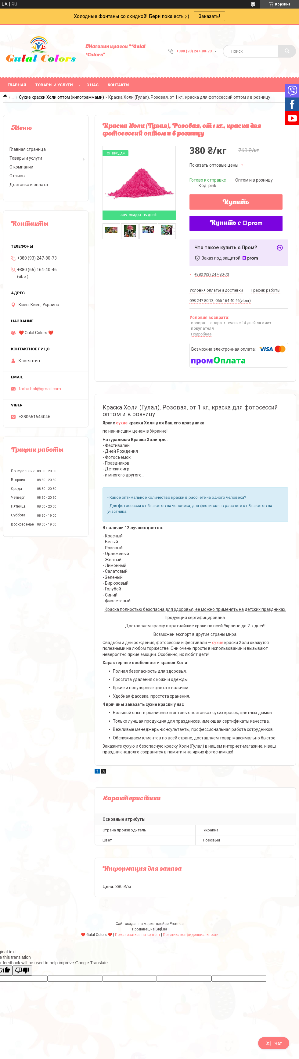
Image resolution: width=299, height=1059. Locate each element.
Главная (17, 85)
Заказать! (209, 16)
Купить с (236, 223)
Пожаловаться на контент (137, 935)
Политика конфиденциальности (190, 935)
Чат (273, 1043)
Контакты (118, 85)
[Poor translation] (22, 970)
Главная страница (27, 149)
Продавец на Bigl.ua (149, 929)
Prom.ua (177, 924)
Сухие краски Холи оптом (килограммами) (61, 97)
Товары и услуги (54, 85)
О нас (92, 85)
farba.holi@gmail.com (40, 388)
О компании (21, 167)
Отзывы (17, 175)
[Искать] (287, 51)
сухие (122, 422)
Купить (236, 203)
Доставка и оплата (28, 184)
